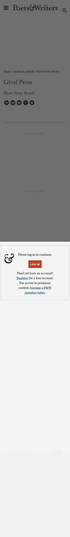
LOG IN (35, 264)
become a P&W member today (38, 290)
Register (22, 278)
